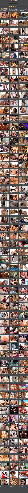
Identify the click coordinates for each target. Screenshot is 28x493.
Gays (15, 6)
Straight (10, 6)
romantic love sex (15, 10)
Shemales (17, 6)
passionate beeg (15, 9)
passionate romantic (2, 11)
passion (26, 9)
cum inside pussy (11, 11)
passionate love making (7, 9)
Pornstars (12, 6)
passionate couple (2, 10)
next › (6, 488)
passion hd (19, 9)
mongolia (18, 10)
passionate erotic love (22, 9)
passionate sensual (6, 10)
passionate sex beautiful (22, 10)
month (7, 8)
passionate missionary (11, 10)
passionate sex (12, 9)
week (9, 8)
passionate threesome (7, 11)
